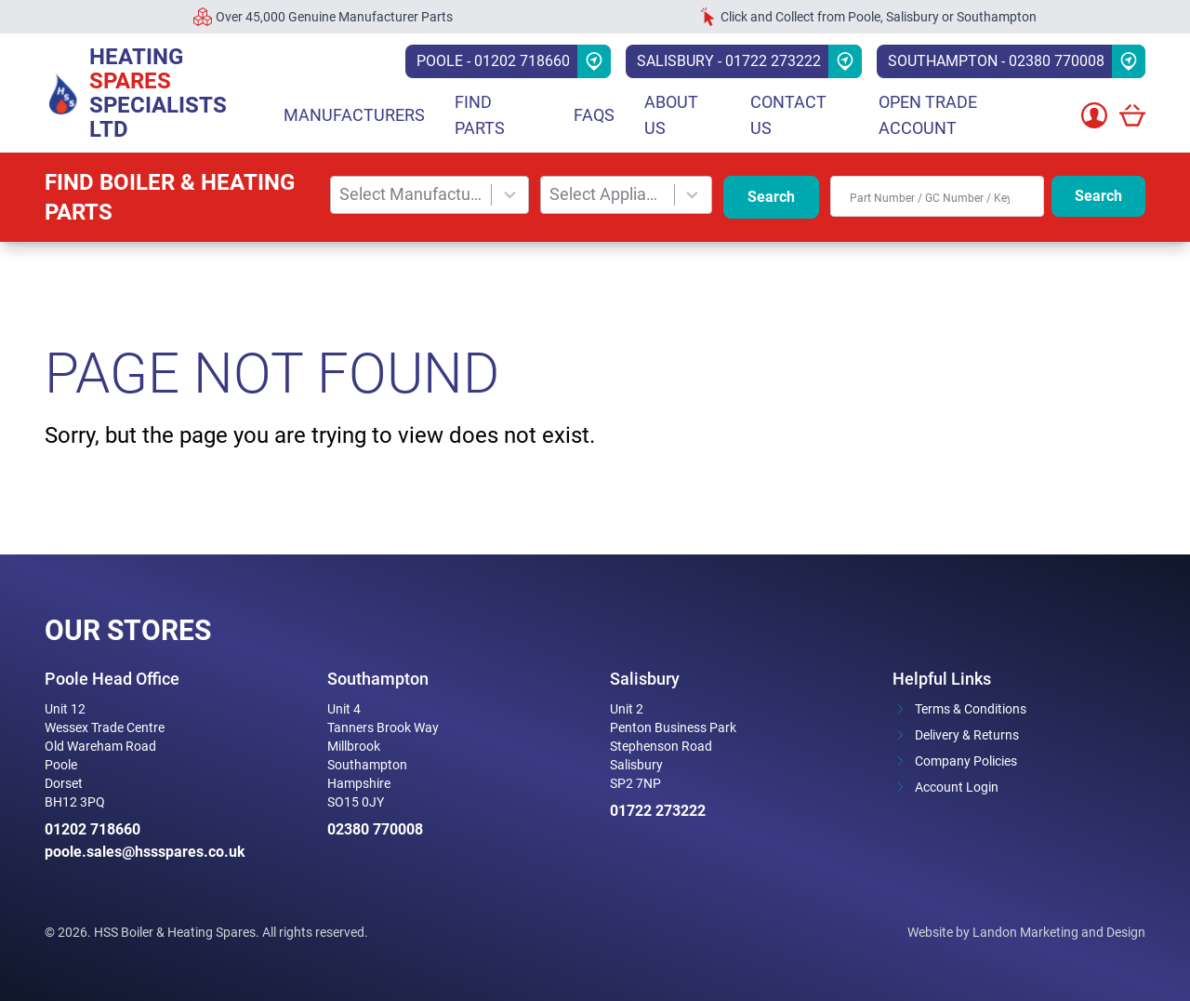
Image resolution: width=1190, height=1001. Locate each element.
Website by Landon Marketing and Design (1026, 932)
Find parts (480, 115)
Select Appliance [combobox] (607, 194)
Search (771, 197)
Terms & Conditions (970, 708)
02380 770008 (375, 829)
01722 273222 (658, 811)
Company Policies (966, 761)
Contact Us (788, 115)
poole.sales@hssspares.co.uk (145, 852)
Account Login (956, 787)
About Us (671, 115)
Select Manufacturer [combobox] (411, 194)
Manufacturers (354, 115)
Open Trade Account (928, 115)
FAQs (594, 115)
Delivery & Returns (967, 734)
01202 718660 (92, 829)
